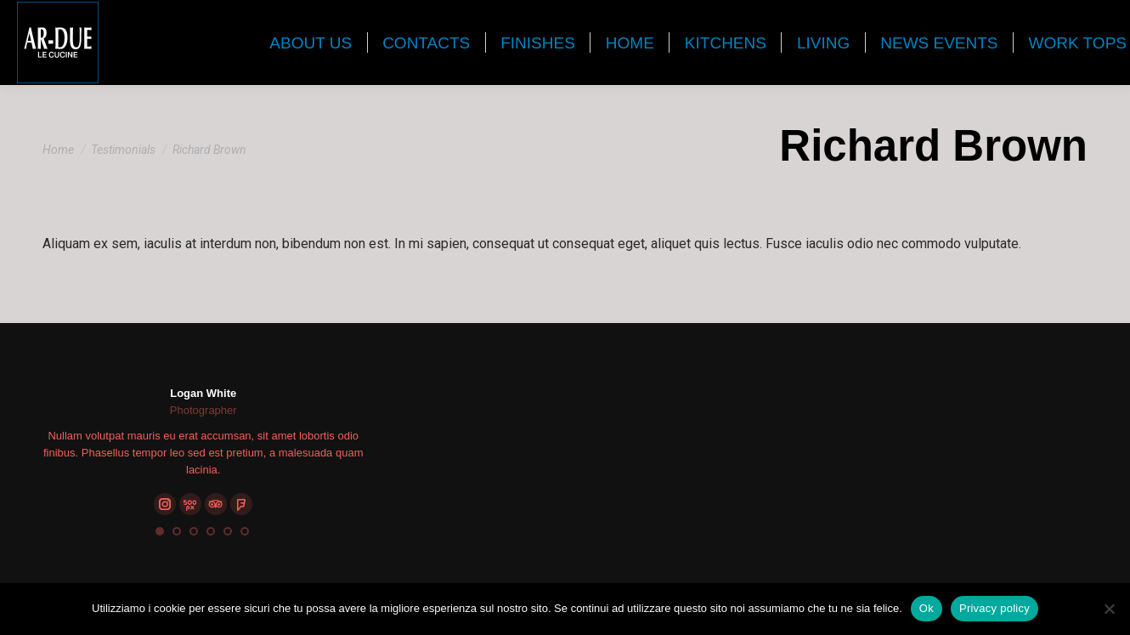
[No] (1108, 608)
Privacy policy (994, 608)
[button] (159, 531)
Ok (926, 608)
